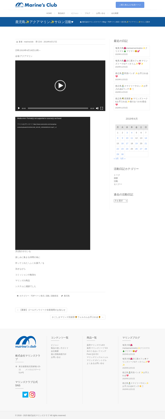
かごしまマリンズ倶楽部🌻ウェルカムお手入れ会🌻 (78, 317)
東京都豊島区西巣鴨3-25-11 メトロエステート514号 (30, 369)
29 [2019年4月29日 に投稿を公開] (118, 154)
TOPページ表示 (38, 296)
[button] (60, 85)
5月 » (122, 158)
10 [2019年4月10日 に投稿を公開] (127, 138)
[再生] (18, 108)
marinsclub (28, 42)
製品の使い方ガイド (59, 348)
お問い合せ (100, 13)
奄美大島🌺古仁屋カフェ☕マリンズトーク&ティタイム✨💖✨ (131, 62)
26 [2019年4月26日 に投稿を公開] (136, 149)
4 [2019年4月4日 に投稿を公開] (131, 132)
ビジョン (75, 13)
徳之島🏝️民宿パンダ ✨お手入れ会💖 (131, 74)
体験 (116, 178)
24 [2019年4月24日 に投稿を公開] (127, 149)
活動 (47, 296)
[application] (60, 85)
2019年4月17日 (50, 42)
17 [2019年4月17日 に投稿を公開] (127, 143)
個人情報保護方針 (58, 354)
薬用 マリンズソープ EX (97, 348)
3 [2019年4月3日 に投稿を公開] (127, 132)
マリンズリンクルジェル (97, 357)
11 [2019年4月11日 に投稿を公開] (132, 138)
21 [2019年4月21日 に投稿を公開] (146, 143)
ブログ (87, 13)
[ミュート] (97, 108)
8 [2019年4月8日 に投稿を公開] (117, 138)
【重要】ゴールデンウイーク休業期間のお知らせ (41, 310)
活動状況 (54, 296)
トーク (117, 175)
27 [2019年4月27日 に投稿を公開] (141, 149)
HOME (49, 13)
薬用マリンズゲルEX (96, 345)
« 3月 (116, 158)
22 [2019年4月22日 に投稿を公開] (118, 149)
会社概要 (115, 13)
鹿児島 (67, 296)
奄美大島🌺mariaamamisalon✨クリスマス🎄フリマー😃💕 (131, 49)
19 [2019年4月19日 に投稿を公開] (136, 143)
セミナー (118, 184)
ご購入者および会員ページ (130, 5)
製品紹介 (61, 13)
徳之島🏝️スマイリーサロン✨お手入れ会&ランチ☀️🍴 (131, 87)
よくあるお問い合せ (95, 363)
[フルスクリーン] (101, 108)
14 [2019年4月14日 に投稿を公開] (146, 138)
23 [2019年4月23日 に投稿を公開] (122, 149)
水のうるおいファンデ (96, 351)
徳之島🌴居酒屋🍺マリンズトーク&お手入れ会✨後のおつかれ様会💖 (131, 101)
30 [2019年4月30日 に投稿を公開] (122, 154)
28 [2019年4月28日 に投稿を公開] (146, 149)
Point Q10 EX (93, 354)
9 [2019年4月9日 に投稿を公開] (122, 138)
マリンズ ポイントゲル (97, 360)
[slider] (58, 108)
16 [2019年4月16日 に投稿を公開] (122, 143)
